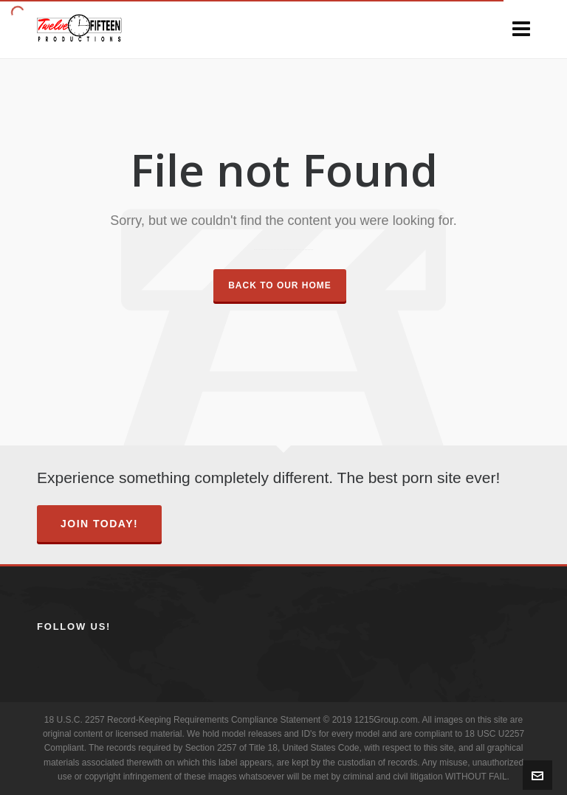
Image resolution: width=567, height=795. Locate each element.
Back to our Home (279, 285)
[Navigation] (521, 29)
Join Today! (99, 524)
